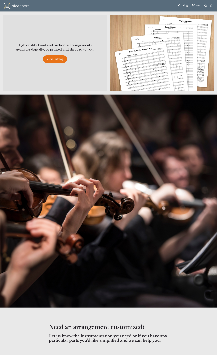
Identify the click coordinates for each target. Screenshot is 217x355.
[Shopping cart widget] (211, 5)
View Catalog (55, 59)
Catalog (183, 5)
